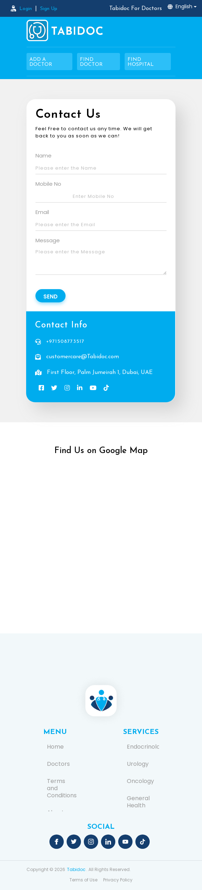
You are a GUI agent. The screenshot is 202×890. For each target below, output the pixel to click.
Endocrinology (141, 746)
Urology (138, 764)
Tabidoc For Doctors (135, 8)
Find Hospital (141, 62)
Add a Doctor (40, 62)
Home (55, 746)
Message (47, 240)
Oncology (140, 781)
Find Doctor (91, 62)
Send (50, 296)
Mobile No (48, 184)
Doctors (58, 764)
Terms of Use (83, 880)
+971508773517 (65, 341)
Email (42, 212)
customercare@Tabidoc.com (82, 357)
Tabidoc (76, 869)
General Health (138, 802)
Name (43, 155)
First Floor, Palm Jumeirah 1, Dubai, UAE (100, 372)
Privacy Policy (118, 880)
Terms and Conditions (61, 788)
